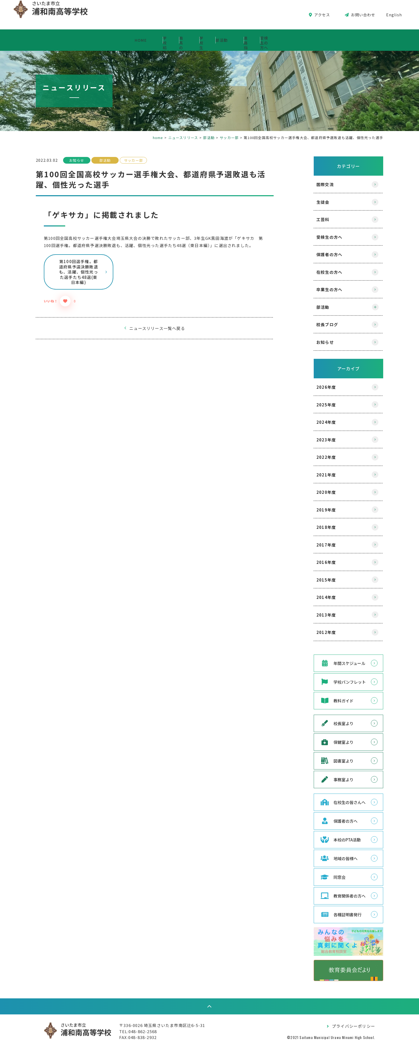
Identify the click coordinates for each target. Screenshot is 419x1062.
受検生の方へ (352, 40)
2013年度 (315, 615)
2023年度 (315, 439)
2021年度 (315, 475)
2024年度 (315, 422)
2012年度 (315, 632)
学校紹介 (107, 40)
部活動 (253, 40)
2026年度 (315, 387)
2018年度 (315, 527)
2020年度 (315, 492)
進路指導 (300, 40)
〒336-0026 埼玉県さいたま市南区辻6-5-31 (173, 1038)
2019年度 (315, 510)
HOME (61, 40)
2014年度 (315, 597)
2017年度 (315, 545)
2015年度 (315, 580)
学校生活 (207, 40)
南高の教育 (157, 40)
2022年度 (315, 457)
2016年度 (315, 562)
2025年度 (315, 404)
